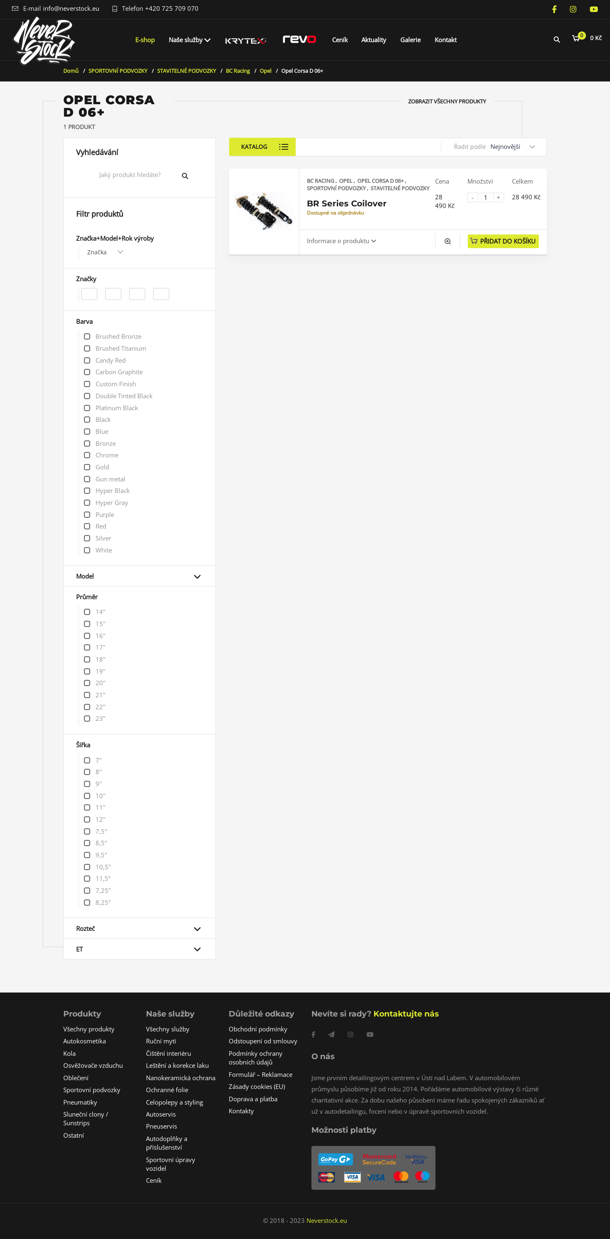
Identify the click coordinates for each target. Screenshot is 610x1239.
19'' (100, 671)
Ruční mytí (161, 1041)
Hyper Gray (112, 502)
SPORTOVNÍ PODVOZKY (118, 70)
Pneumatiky (80, 1102)
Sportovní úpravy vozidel (170, 1163)
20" (100, 683)
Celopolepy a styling (174, 1102)
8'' (99, 772)
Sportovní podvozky (91, 1090)
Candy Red (111, 360)
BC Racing (238, 70)
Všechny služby (167, 1029)
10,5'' (103, 867)
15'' (100, 624)
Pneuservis (161, 1126)
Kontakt (446, 40)
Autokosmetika (84, 1041)
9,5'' (101, 855)
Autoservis (161, 1114)
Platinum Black (117, 408)
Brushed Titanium (121, 348)
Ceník (340, 40)
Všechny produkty (89, 1029)
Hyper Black (113, 490)
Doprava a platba (253, 1099)
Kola (69, 1053)
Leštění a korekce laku (177, 1065)
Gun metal (110, 479)
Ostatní (73, 1135)
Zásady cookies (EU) (257, 1086)
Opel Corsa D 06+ (381, 180)
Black (103, 419)
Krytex (246, 40)
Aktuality (373, 40)
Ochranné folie (167, 1090)
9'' (99, 784)
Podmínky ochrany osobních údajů (255, 1057)
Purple (105, 514)
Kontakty (241, 1111)
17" (100, 647)
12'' (100, 819)
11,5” (103, 878)
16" (100, 635)
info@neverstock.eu (71, 8)
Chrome (107, 455)
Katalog (256, 147)
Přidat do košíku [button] (508, 241)
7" (99, 760)
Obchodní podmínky (258, 1029)
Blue (102, 431)
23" (100, 718)
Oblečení (76, 1078)
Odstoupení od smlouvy (263, 1041)
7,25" (103, 890)
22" (100, 707)
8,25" (103, 902)
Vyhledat (191, 175)
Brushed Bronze (118, 336)
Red (101, 526)
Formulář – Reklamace (260, 1074)
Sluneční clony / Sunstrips (85, 1118)
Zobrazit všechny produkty (447, 101)
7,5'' (101, 831)
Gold (102, 467)
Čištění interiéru (168, 1053)
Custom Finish (116, 384)
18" (100, 659)
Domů (71, 70)
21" (100, 695)
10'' (100, 796)
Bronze (106, 443)
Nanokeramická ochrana (180, 1078)
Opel (265, 70)
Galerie (410, 40)
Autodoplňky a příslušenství (166, 1142)
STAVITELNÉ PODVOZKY (186, 70)
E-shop (145, 40)
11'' (100, 807)
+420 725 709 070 (172, 8)
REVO (299, 40)
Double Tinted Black (124, 396)
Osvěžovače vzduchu (93, 1065)
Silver (103, 538)
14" (100, 612)
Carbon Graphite (119, 372)
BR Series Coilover (347, 203)
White (104, 550)
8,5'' (101, 843)
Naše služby (186, 40)
